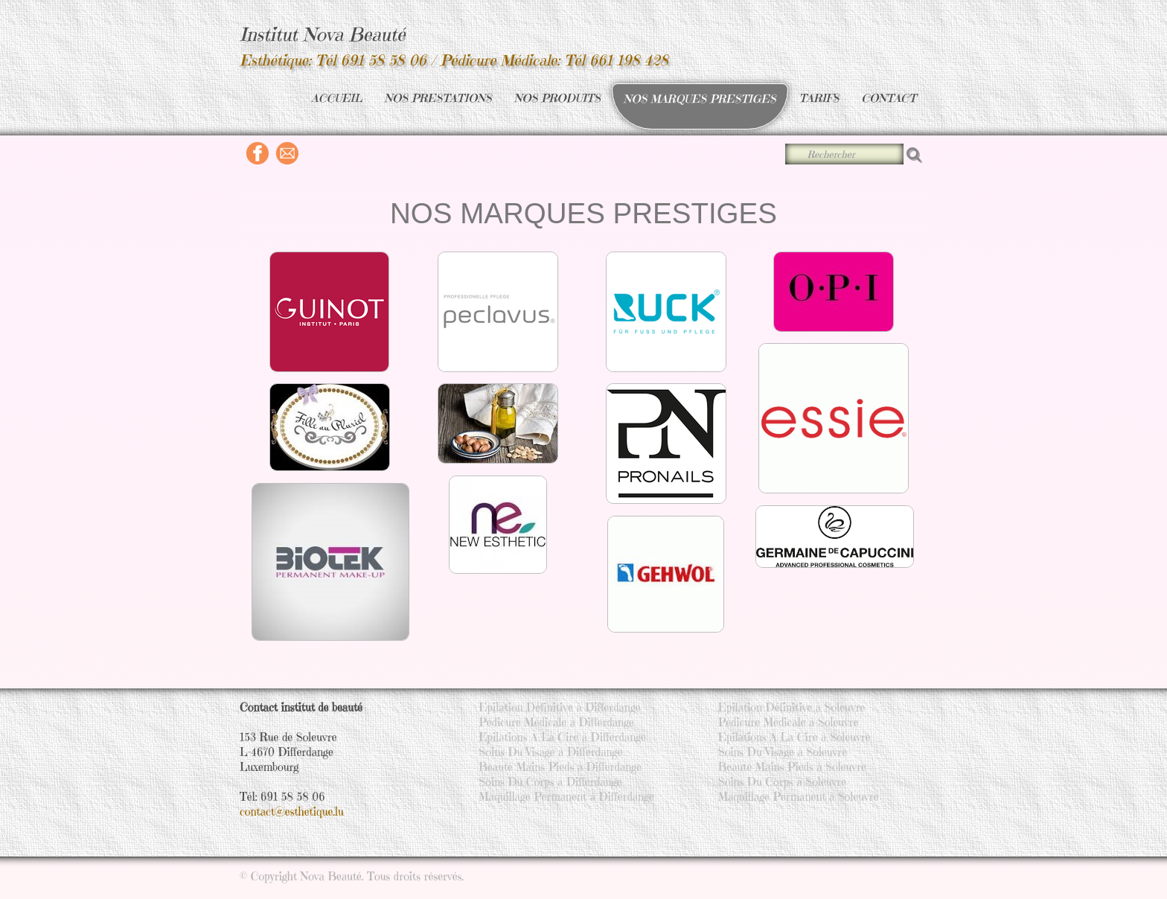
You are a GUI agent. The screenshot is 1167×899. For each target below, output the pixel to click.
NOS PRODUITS (557, 98)
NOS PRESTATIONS (438, 98)
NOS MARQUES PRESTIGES (700, 99)
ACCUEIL (336, 98)
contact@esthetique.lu (292, 811)
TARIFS (819, 98)
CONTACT (888, 98)
